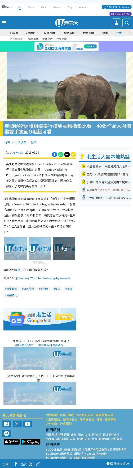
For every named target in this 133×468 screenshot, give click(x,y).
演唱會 (14, 33)
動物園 (44, 289)
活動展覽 (52, 415)
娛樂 (105, 33)
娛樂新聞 (33, 39)
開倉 (71, 415)
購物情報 (69, 33)
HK (19, 7)
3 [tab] (67, 50)
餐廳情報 (110, 419)
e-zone (82, 7)
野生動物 (12, 289)
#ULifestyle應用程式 (59, 453)
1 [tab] (60, 50)
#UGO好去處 (54, 449)
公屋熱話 (61, 39)
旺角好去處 (87, 419)
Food (44, 7)
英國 (57, 289)
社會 (119, 33)
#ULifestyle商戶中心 (59, 458)
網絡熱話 (12, 295)
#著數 (77, 458)
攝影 (69, 289)
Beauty (57, 7)
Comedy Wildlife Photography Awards (44, 278)
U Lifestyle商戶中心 (120, 14)
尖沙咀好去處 (85, 415)
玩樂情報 (49, 33)
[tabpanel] (66, 46)
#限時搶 (78, 453)
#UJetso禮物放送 (96, 453)
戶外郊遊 (52, 423)
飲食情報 (88, 33)
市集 (63, 415)
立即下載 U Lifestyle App (118, 7)
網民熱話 (29, 289)
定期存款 (47, 39)
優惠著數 (30, 33)
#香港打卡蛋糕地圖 (95, 449)
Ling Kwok (16, 152)
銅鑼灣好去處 (104, 415)
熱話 (34, 142)
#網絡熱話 (88, 458)
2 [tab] (64, 50)
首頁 (7, 142)
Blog (70, 7)
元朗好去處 (53, 419)
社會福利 (66, 423)
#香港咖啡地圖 (117, 449)
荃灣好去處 (70, 419)
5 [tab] (74, 50)
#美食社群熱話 (72, 449)
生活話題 (20, 142)
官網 (18, 270)
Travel (31, 7)
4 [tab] (71, 50)
